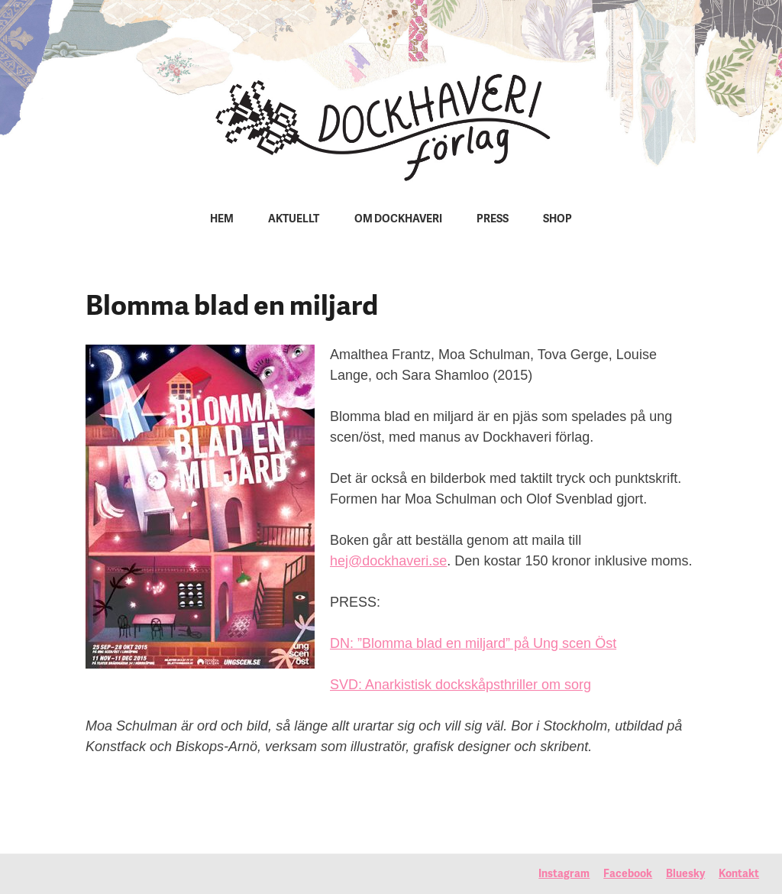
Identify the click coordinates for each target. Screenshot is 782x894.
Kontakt (739, 874)
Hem (222, 219)
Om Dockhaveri (398, 219)
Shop (557, 219)
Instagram (564, 874)
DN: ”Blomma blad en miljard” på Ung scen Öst (473, 643)
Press (493, 219)
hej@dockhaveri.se (388, 560)
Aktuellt (293, 219)
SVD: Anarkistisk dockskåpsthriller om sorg (460, 684)
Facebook (627, 874)
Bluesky (685, 874)
